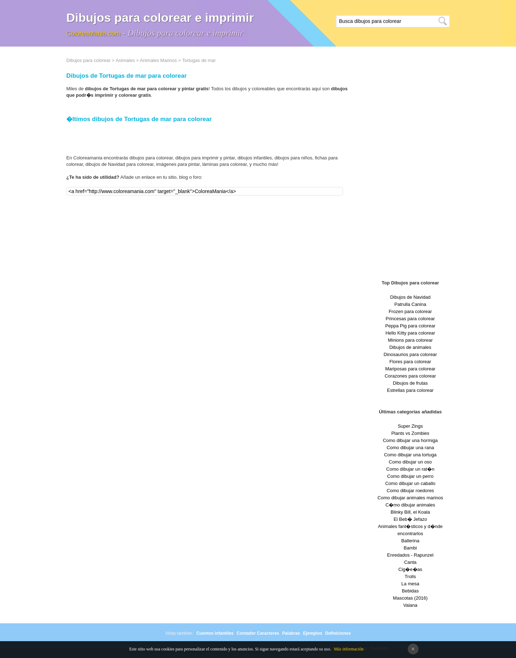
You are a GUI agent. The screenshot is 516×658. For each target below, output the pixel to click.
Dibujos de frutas (410, 383)
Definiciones (337, 633)
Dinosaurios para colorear (410, 354)
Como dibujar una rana (410, 447)
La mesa (410, 583)
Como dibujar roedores (410, 490)
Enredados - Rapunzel (410, 555)
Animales (125, 60)
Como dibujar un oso (410, 462)
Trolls (410, 576)
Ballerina (410, 540)
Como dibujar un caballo (410, 483)
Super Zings (410, 426)
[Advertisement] (410, 164)
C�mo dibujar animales (410, 505)
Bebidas (410, 591)
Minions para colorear (410, 340)
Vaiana (410, 605)
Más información (348, 649)
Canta (410, 562)
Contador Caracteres (257, 633)
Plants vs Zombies (410, 433)
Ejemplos (312, 633)
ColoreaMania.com (93, 33)
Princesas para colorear (410, 318)
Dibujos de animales (410, 347)
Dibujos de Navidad (410, 297)
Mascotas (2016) (410, 598)
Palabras (291, 633)
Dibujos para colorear (88, 60)
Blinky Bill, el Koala (410, 512)
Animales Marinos (158, 60)
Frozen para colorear (410, 311)
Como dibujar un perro (410, 476)
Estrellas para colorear (410, 390)
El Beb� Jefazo (410, 519)
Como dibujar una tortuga (410, 454)
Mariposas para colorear (410, 368)
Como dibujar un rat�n (410, 469)
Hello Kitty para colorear (410, 333)
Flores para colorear (410, 361)
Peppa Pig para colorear (410, 325)
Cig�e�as (410, 569)
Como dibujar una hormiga (410, 440)
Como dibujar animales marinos (410, 497)
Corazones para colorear (410, 376)
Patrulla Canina (410, 304)
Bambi (410, 548)
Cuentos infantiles (215, 633)
